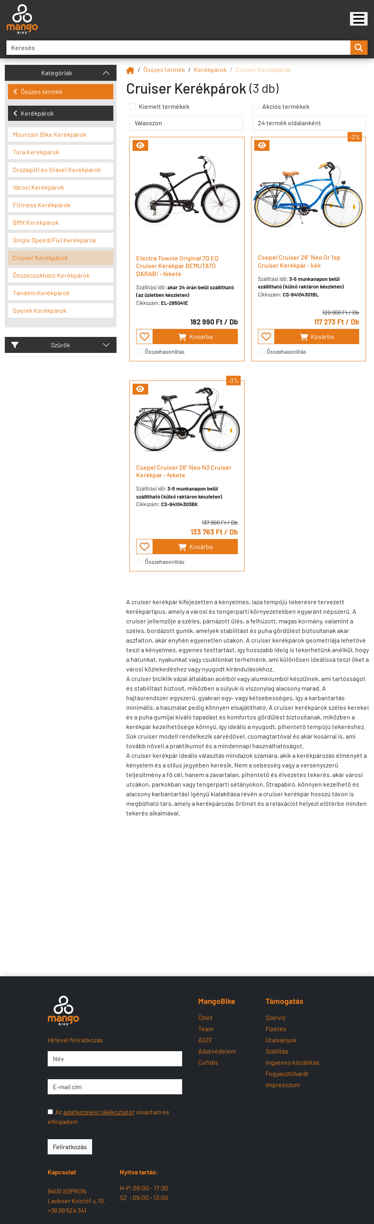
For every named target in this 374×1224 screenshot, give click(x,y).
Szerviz (275, 1017)
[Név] (115, 1058)
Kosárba (195, 337)
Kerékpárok (33, 113)
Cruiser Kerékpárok (40, 257)
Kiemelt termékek (164, 106)
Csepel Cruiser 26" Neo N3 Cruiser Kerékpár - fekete (183, 471)
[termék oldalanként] (309, 122)
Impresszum (282, 1084)
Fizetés (275, 1028)
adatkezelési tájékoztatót (99, 1112)
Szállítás (276, 1051)
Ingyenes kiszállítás (292, 1062)
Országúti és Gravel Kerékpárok (57, 169)
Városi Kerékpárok (38, 187)
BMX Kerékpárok (36, 222)
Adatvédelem (217, 1051)
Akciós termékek (286, 106)
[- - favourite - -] (144, 336)
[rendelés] (186, 122)
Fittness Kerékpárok (41, 204)
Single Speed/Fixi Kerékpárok (54, 240)
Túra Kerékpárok (36, 152)
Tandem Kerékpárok (41, 292)
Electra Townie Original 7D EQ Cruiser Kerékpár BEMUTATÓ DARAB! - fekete (177, 265)
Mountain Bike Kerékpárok (49, 134)
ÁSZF (205, 1040)
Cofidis (208, 1062)
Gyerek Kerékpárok (39, 310)
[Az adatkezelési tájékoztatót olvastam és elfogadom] (50, 1111)
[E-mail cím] (115, 1086)
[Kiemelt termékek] (132, 106)
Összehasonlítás (165, 351)
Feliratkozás (70, 1146)
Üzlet (205, 1017)
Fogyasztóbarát (287, 1073)
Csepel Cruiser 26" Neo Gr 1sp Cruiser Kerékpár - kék (299, 260)
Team (205, 1028)
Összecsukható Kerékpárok (51, 275)
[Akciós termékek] (256, 106)
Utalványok (280, 1040)
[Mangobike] (359, 19)
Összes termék (37, 91)
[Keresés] (178, 47)
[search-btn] (359, 47)
